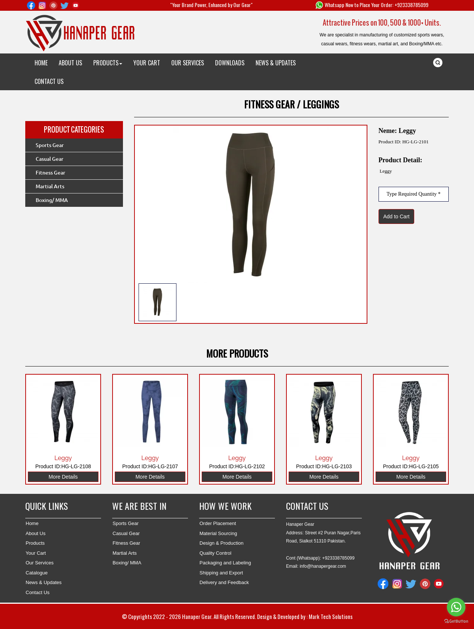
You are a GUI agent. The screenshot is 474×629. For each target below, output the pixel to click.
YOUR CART (146, 62)
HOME (41, 62)
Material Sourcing (218, 533)
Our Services (39, 563)
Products (35, 543)
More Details (63, 477)
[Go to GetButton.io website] (456, 621)
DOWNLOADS (229, 62)
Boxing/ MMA (52, 200)
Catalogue (37, 573)
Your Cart (36, 553)
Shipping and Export (221, 573)
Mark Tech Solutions (331, 616)
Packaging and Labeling (225, 563)
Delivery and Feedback (224, 582)
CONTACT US (49, 81)
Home (32, 523)
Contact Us (37, 592)
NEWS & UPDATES (276, 62)
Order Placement (217, 523)
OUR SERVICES (187, 62)
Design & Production (221, 543)
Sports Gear (50, 145)
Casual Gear (50, 159)
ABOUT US (70, 62)
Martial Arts (50, 186)
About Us (35, 533)
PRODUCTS (107, 62)
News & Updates (44, 582)
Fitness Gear (50, 173)
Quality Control (215, 553)
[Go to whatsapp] (456, 607)
